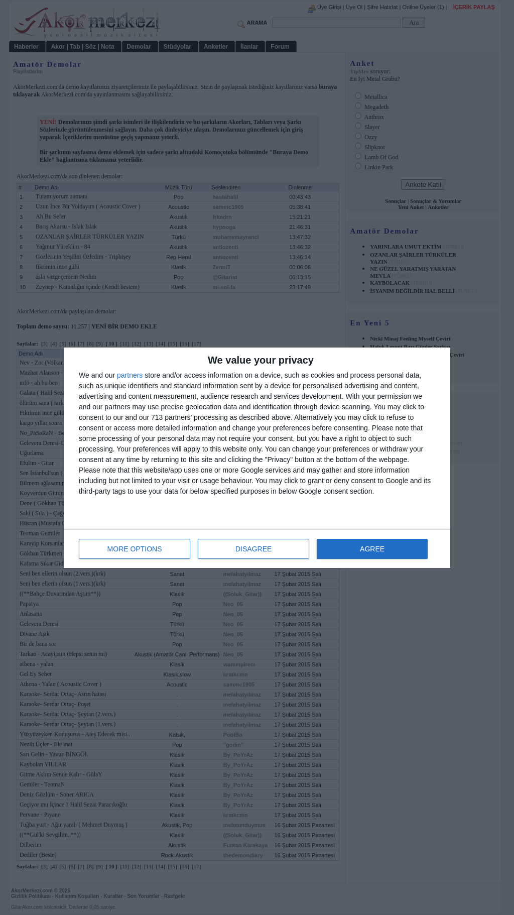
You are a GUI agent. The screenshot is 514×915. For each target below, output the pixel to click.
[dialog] (257, 458)
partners (130, 375)
